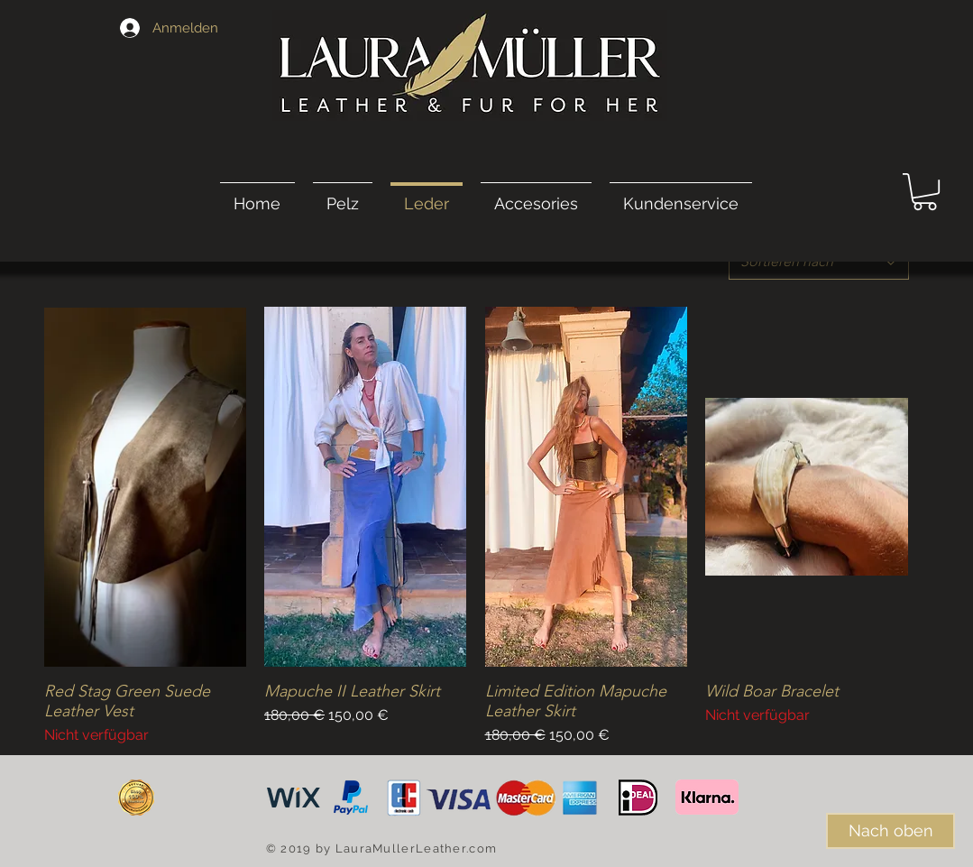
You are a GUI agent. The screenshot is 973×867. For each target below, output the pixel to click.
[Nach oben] (890, 831)
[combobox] (819, 262)
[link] (925, 191)
